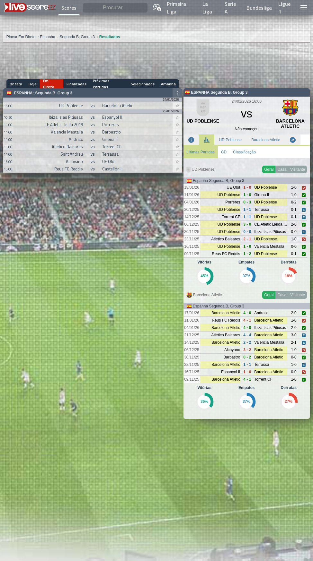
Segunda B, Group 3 (53, 93)
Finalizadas (76, 84)
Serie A (230, 7)
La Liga (207, 7)
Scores (68, 8)
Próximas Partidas (101, 83)
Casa (281, 169)
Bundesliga (259, 8)
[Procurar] (115, 8)
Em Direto (48, 83)
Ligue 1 (284, 7)
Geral (268, 169)
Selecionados (143, 84)
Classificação (244, 152)
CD (224, 152)
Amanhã (168, 84)
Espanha (23, 93)
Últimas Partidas (201, 152)
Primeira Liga (176, 7)
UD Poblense (230, 140)
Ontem (16, 84)
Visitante (297, 169)
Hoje (33, 84)
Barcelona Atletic (265, 140)
